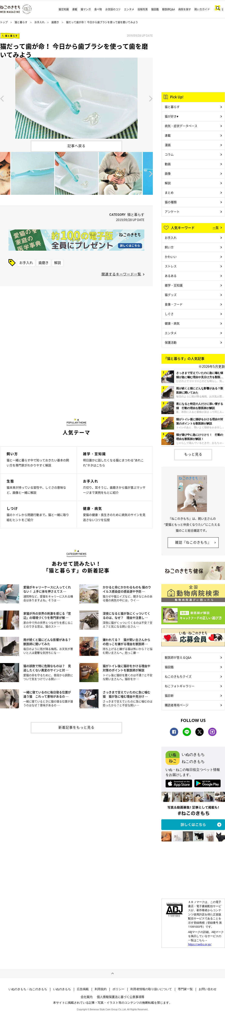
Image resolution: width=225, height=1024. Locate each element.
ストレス (171, 266)
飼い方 (169, 247)
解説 (57, 262)
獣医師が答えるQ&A (178, 657)
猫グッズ (171, 295)
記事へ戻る (77, 145)
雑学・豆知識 (174, 285)
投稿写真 (143, 9)
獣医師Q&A (168, 9)
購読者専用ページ (176, 705)
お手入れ (39, 22)
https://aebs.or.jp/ (199, 944)
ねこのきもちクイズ (178, 676)
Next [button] (151, 98)
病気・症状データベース (181, 126)
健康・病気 (172, 323)
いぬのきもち (62, 989)
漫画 (168, 145)
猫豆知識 (64, 9)
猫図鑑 (155, 9)
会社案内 (87, 996)
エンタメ (129, 9)
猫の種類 (171, 202)
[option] (76, 98)
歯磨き (55, 22)
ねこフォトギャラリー (179, 686)
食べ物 (98, 9)
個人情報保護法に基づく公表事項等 (120, 996)
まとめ (169, 192)
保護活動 (171, 342)
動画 (168, 164)
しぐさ (169, 314)
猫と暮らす (21, 22)
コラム (169, 154)
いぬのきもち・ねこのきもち (27, 989)
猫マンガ (86, 9)
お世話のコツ (113, 9)
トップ (4, 22)
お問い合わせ (208, 989)
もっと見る (193, 454)
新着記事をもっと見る (76, 727)
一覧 (216, 227)
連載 (74, 9)
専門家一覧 (185, 989)
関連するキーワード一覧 (121, 273)
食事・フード (174, 304)
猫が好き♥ (171, 116)
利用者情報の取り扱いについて (151, 989)
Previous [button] (2, 98)
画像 (168, 173)
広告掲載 (83, 989)
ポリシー (118, 989)
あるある (171, 276)
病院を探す (184, 9)
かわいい (171, 256)
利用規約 (101, 989)
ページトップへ (112, 973)
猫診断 (169, 695)
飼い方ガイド (202, 9)
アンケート (172, 211)
